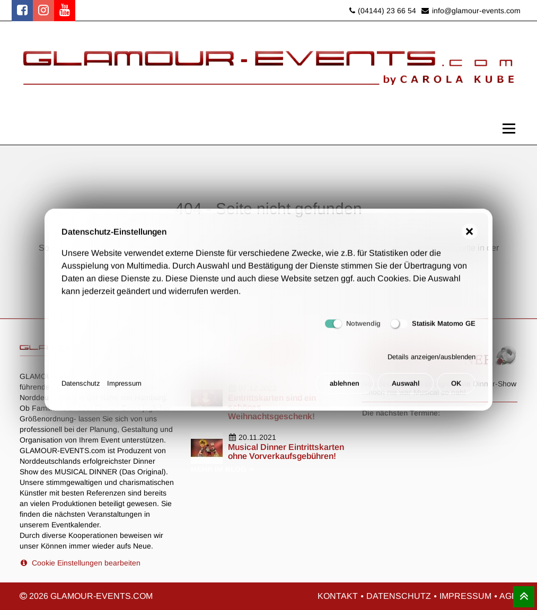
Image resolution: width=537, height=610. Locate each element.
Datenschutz (80, 387)
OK (456, 387)
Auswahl (405, 387)
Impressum (124, 387)
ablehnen (344, 387)
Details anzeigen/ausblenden (432, 361)
